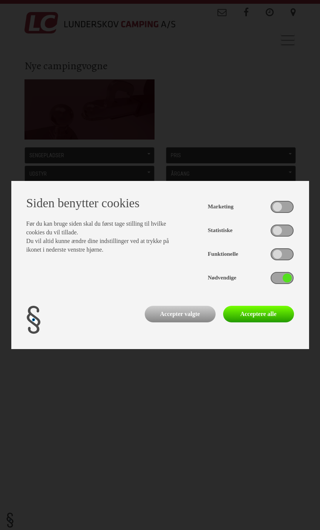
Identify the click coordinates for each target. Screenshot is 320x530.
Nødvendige (222, 278)
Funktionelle (223, 254)
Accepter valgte (180, 314)
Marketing (220, 206)
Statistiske (220, 230)
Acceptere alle (258, 314)
